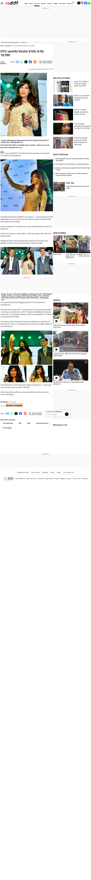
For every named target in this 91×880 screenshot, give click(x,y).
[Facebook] (86, 3)
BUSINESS (37, 3)
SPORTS (55, 3)
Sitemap (56, 478)
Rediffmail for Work (23, 472)
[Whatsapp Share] (21, 62)
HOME (26, 3)
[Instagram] (82, 3)
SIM (20, 423)
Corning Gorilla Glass (42, 423)
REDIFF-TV (70, 3)
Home (2, 46)
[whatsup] (89, 3)
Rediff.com (22, 478)
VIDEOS (56, 300)
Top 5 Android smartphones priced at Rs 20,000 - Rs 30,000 (82, 126)
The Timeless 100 (68, 472)
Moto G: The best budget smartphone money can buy (81, 112)
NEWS (31, 3)
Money (52, 472)
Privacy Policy (49, 478)
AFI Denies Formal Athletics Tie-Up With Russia (72, 164)
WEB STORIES (59, 233)
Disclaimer (40, 478)
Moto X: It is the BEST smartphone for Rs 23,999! (82, 98)
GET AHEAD (62, 3)
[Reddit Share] (34, 62)
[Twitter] (78, 3)
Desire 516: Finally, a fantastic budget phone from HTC (81, 84)
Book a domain (35, 472)
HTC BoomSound (8, 423)
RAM (28, 423)
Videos (59, 472)
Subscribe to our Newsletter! (54, 411)
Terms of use (76, 478)
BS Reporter (3, 62)
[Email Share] (17, 62)
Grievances (84, 478)
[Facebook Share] (30, 62)
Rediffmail (45, 472)
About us (69, 478)
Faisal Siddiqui (7, 428)
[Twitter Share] (25, 62)
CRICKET (49, 3)
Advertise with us (31, 478)
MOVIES (43, 3)
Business (8, 46)
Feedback (62, 478)
